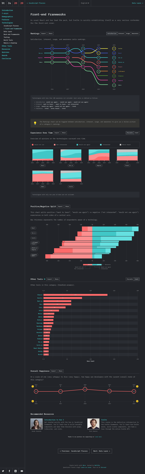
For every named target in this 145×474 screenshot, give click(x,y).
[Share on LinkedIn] (15, 471)
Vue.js (71, 165)
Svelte (71, 186)
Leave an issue (86, 467)
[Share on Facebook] (9, 471)
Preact (127, 165)
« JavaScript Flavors (74, 451)
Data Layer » (101, 451)
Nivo (84, 465)
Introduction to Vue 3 (36, 424)
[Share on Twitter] (3, 471)
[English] (85, 3)
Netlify (97, 465)
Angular (99, 165)
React (42, 165)
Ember (42, 186)
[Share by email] (22, 471)
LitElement (35, 242)
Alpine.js (35, 247)
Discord (103, 467)
